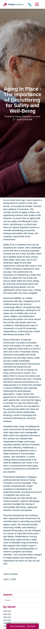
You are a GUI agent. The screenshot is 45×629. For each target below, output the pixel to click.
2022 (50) (7, 623)
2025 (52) (7, 614)
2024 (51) (7, 617)
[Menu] (36, 4)
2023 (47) (7, 620)
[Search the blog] (22, 600)
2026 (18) (7, 611)
